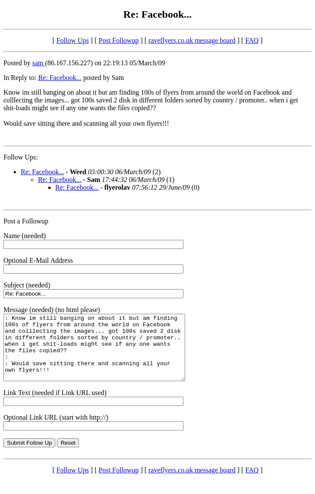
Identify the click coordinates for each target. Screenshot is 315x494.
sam (38, 63)
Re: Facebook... (59, 77)
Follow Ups (73, 40)
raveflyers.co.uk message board (192, 40)
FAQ (251, 40)
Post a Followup (25, 221)
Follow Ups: (20, 157)
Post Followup (119, 40)
